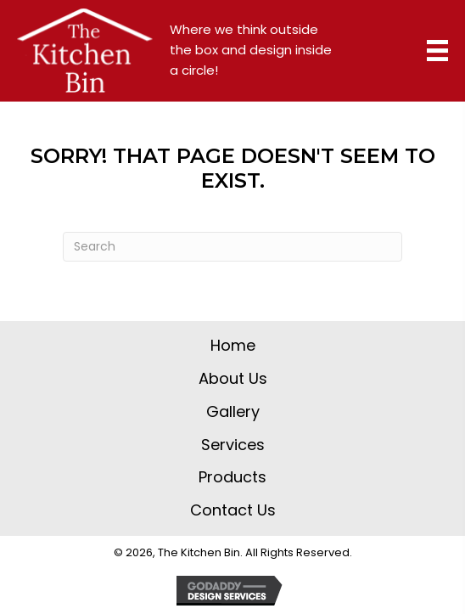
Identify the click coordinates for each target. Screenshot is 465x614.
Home (232, 345)
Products (232, 476)
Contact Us (233, 510)
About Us (233, 378)
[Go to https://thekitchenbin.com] (85, 50)
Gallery (233, 411)
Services (233, 444)
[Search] (232, 247)
